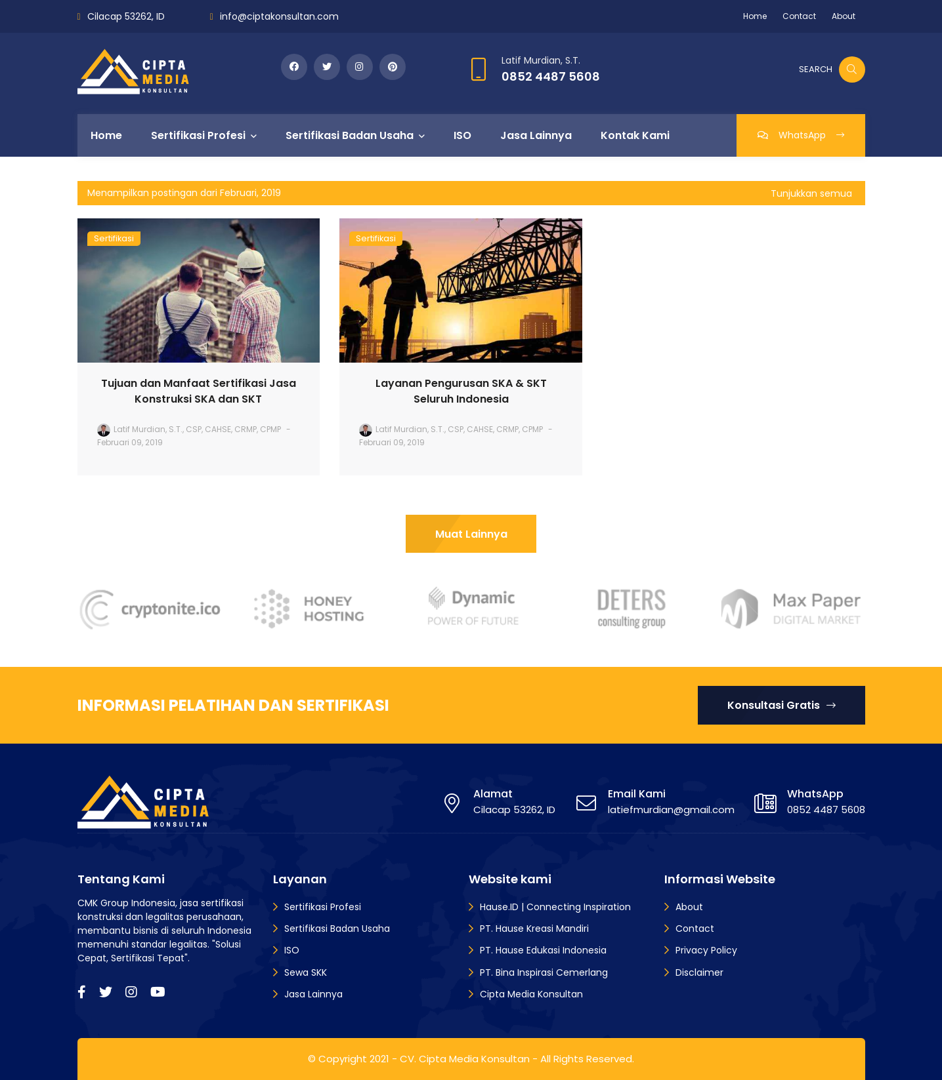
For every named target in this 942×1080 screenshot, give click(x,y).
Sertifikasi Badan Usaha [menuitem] (350, 135)
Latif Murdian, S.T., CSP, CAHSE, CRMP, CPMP (197, 429)
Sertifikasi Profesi (322, 906)
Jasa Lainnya (313, 994)
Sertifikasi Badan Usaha (337, 928)
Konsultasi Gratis (781, 705)
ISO (291, 950)
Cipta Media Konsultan (531, 994)
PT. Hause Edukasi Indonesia (543, 950)
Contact (799, 16)
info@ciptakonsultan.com (279, 16)
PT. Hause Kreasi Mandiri (534, 928)
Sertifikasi (114, 238)
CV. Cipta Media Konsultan (465, 1059)
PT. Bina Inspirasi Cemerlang (544, 972)
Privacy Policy (706, 950)
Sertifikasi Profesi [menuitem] (198, 135)
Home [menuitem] (106, 135)
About (843, 16)
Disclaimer (699, 972)
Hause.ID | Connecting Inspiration (555, 906)
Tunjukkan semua (811, 193)
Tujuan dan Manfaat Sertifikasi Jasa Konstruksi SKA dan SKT (198, 391)
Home (755, 16)
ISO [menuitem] (462, 135)
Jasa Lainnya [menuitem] (536, 135)
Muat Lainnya (471, 534)
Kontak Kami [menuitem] (635, 135)
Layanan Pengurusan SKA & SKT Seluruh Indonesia (461, 391)
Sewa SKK (305, 972)
